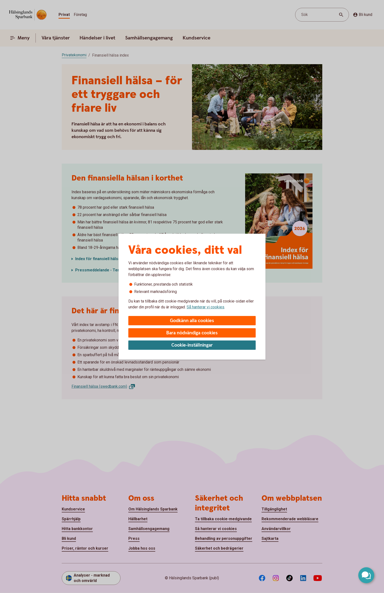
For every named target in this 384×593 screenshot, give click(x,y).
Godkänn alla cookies (192, 321)
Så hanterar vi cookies (205, 307)
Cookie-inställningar (192, 345)
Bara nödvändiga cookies (192, 333)
